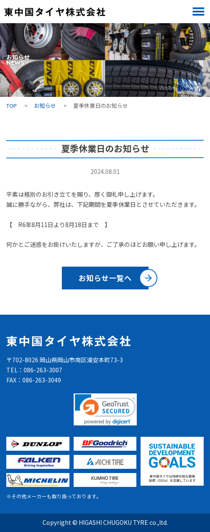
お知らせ (45, 106)
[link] (105, 409)
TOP (11, 106)
